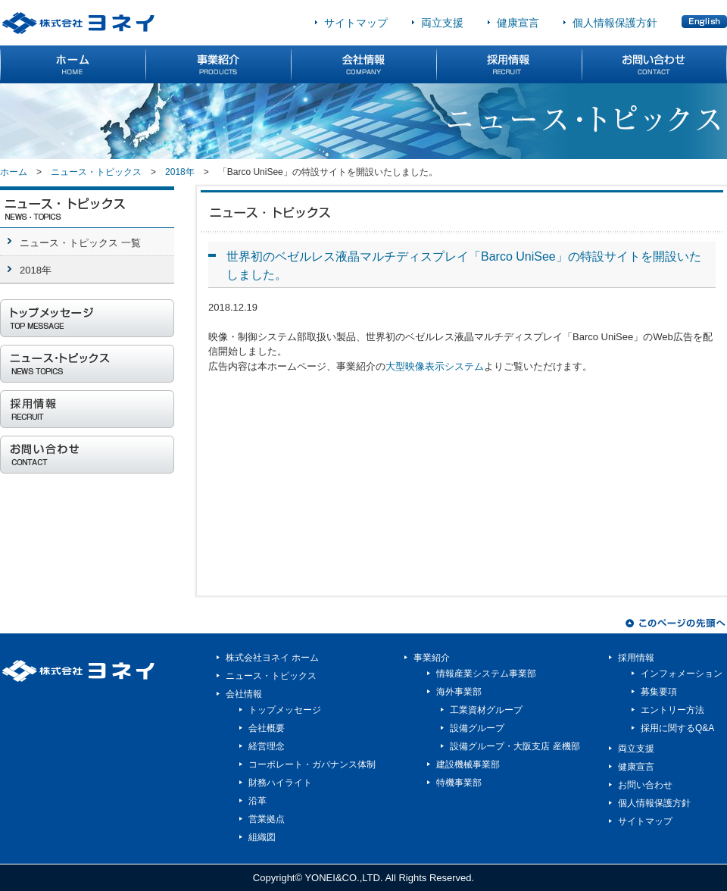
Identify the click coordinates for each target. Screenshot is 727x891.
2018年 (180, 172)
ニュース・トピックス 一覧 (80, 243)
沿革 (257, 801)
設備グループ (477, 728)
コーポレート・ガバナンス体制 (312, 764)
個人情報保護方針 (615, 23)
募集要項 (659, 691)
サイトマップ (356, 23)
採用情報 (636, 657)
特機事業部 (459, 782)
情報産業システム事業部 (486, 673)
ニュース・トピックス (96, 172)
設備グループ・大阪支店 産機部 (514, 746)
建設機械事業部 (468, 764)
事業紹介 (431, 657)
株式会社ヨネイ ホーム (272, 657)
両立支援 (442, 23)
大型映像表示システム (434, 366)
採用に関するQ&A (677, 728)
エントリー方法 (672, 710)
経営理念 (266, 746)
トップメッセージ (284, 710)
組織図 (262, 837)
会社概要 (266, 728)
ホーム (13, 172)
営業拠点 (266, 819)
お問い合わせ (645, 785)
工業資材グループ (486, 710)
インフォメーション (681, 673)
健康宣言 (518, 23)
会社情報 (244, 694)
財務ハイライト (280, 782)
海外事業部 (459, 691)
